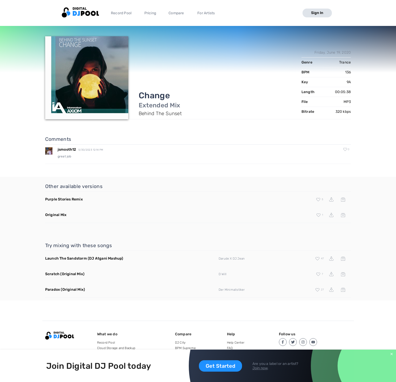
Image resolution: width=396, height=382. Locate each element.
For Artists (206, 13)
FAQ (230, 348)
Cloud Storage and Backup (116, 348)
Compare (176, 13)
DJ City (180, 342)
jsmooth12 (67, 149)
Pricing (150, 13)
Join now (260, 368)
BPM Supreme (185, 348)
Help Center (235, 342)
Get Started (220, 366)
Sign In (317, 13)
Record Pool (121, 13)
